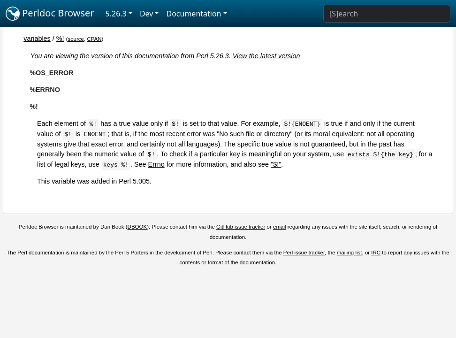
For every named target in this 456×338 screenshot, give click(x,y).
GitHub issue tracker (240, 227)
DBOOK (137, 227)
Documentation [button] (193, 13)
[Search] (386, 14)
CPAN (94, 39)
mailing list (349, 252)
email (279, 227)
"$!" (276, 164)
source (76, 39)
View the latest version (266, 56)
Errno (156, 164)
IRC (375, 252)
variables (37, 38)
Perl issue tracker (304, 252)
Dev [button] (146, 13)
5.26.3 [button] (116, 13)
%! (60, 38)
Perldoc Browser (50, 14)
